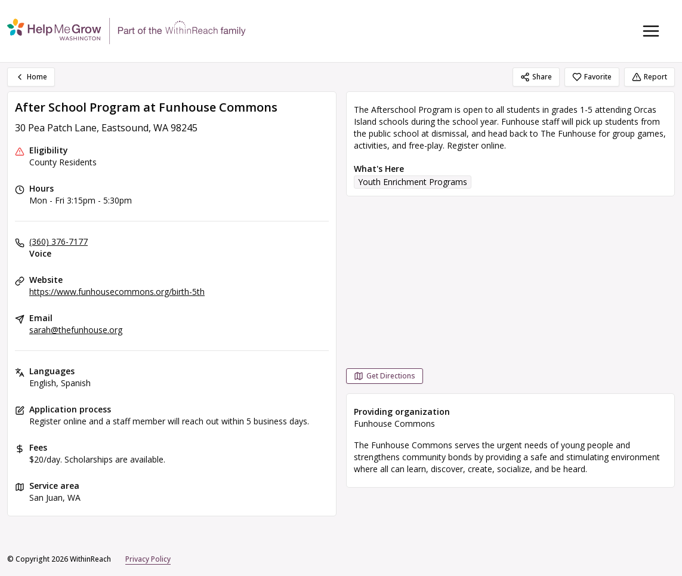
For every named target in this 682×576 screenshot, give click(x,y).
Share (536, 77)
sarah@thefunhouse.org (75, 329)
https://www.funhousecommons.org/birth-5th (117, 291)
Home (31, 77)
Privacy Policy (148, 559)
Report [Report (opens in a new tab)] (649, 77)
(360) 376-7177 (58, 241)
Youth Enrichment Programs (412, 181)
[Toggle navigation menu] (651, 31)
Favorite (592, 77)
